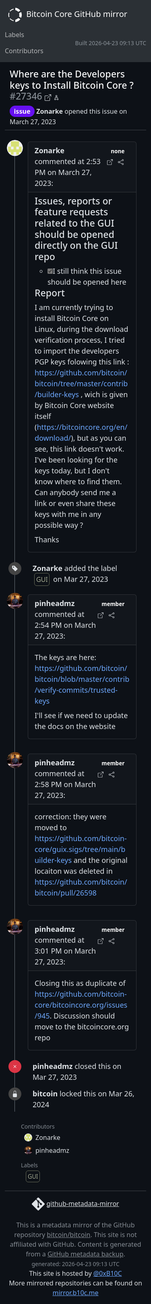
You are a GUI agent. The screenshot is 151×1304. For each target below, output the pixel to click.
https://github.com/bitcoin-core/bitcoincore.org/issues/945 (81, 1005)
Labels (14, 34)
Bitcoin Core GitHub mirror (66, 15)
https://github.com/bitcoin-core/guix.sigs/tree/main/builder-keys (81, 849)
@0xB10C (107, 1273)
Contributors (24, 50)
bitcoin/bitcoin (68, 1234)
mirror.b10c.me (75, 1292)
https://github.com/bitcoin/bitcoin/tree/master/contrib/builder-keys (81, 383)
